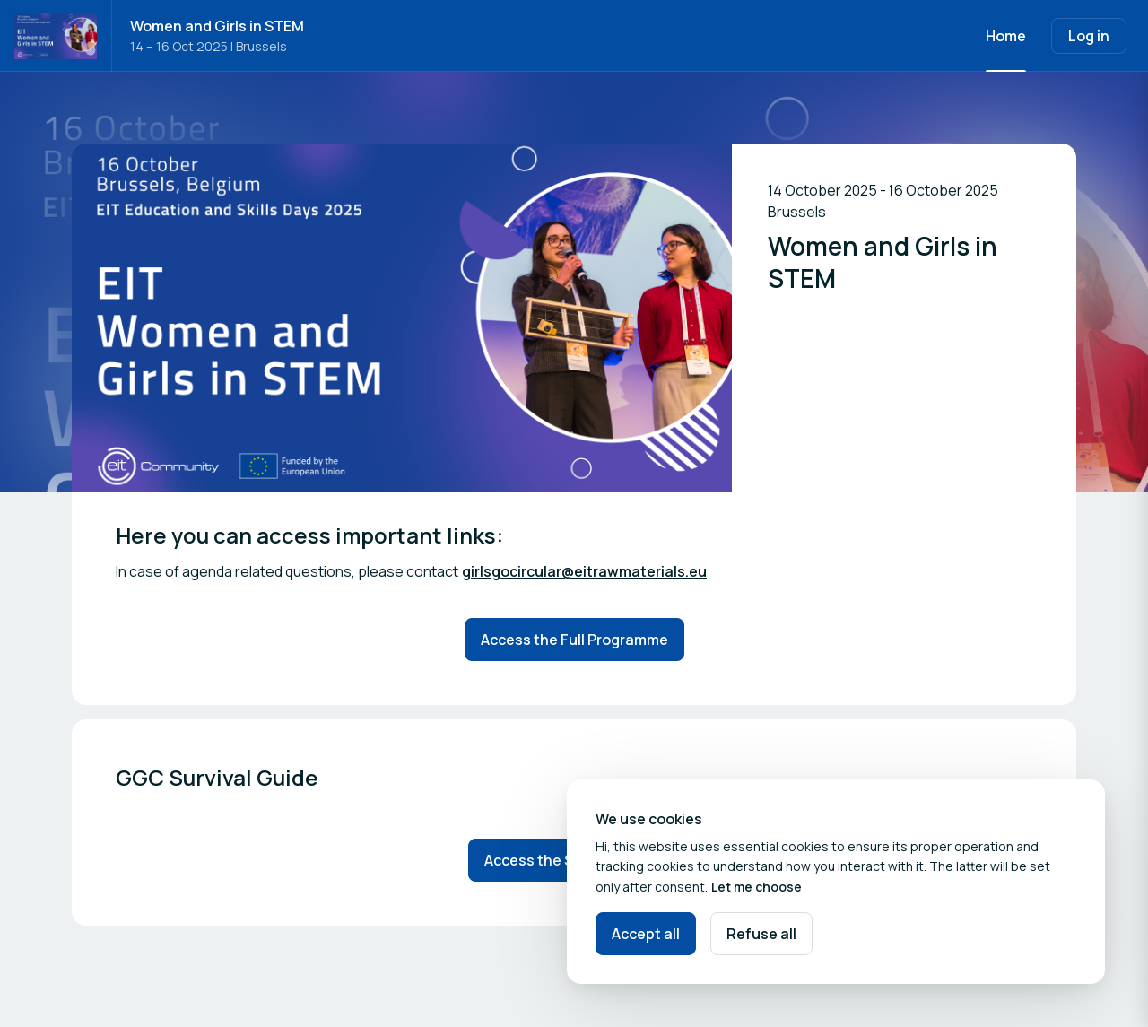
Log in (1088, 36)
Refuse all (761, 934)
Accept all (646, 934)
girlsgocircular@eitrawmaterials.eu (584, 571)
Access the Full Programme (574, 639)
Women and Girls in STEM (217, 26)
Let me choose (756, 886)
